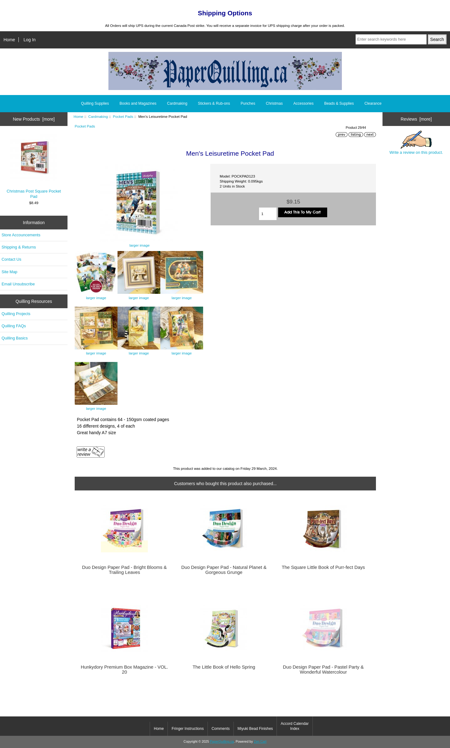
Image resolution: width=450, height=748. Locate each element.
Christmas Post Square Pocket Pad (34, 166)
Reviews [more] (416, 119)
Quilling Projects (16, 313)
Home (9, 39)
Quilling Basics (15, 338)
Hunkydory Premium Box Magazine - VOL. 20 (124, 670)
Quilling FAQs (14, 326)
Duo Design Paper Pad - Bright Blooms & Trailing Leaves (124, 570)
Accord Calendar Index (294, 726)
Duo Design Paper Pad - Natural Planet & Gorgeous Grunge (224, 570)
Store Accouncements (21, 235)
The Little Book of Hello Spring (223, 667)
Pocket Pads (123, 116)
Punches (248, 103)
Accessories (303, 103)
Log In (29, 39)
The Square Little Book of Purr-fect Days (323, 567)
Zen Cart (260, 741)
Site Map (9, 271)
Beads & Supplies (339, 103)
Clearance (373, 103)
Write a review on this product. (416, 142)
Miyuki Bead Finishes (255, 728)
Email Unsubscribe (18, 284)
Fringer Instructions (188, 728)
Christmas (274, 103)
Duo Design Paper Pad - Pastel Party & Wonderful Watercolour (323, 670)
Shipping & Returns (19, 247)
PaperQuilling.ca (222, 741)
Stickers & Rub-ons (214, 103)
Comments (221, 728)
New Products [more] (34, 119)
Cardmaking (98, 116)
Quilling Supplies (95, 103)
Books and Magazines (138, 103)
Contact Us (11, 259)
